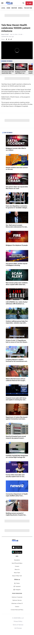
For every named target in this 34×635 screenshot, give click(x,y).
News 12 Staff (5, 34)
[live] (29, 3)
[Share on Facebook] (6, 39)
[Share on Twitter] (8, 39)
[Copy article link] (11, 39)
